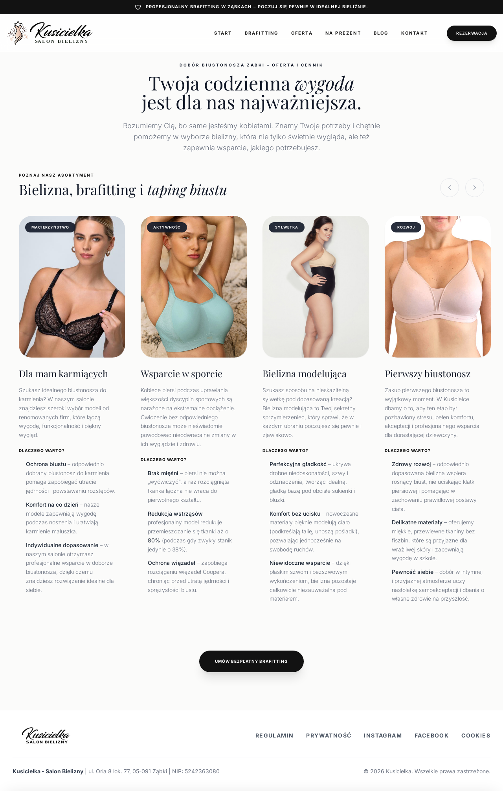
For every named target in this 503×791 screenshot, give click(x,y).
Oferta (302, 33)
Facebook (432, 735)
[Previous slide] (449, 187)
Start (223, 33)
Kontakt (414, 33)
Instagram (383, 735)
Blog (381, 33)
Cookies (475, 735)
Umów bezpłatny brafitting (251, 661)
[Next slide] (474, 187)
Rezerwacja (471, 33)
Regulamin (274, 735)
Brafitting (262, 33)
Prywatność (328, 735)
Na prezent (343, 33)
